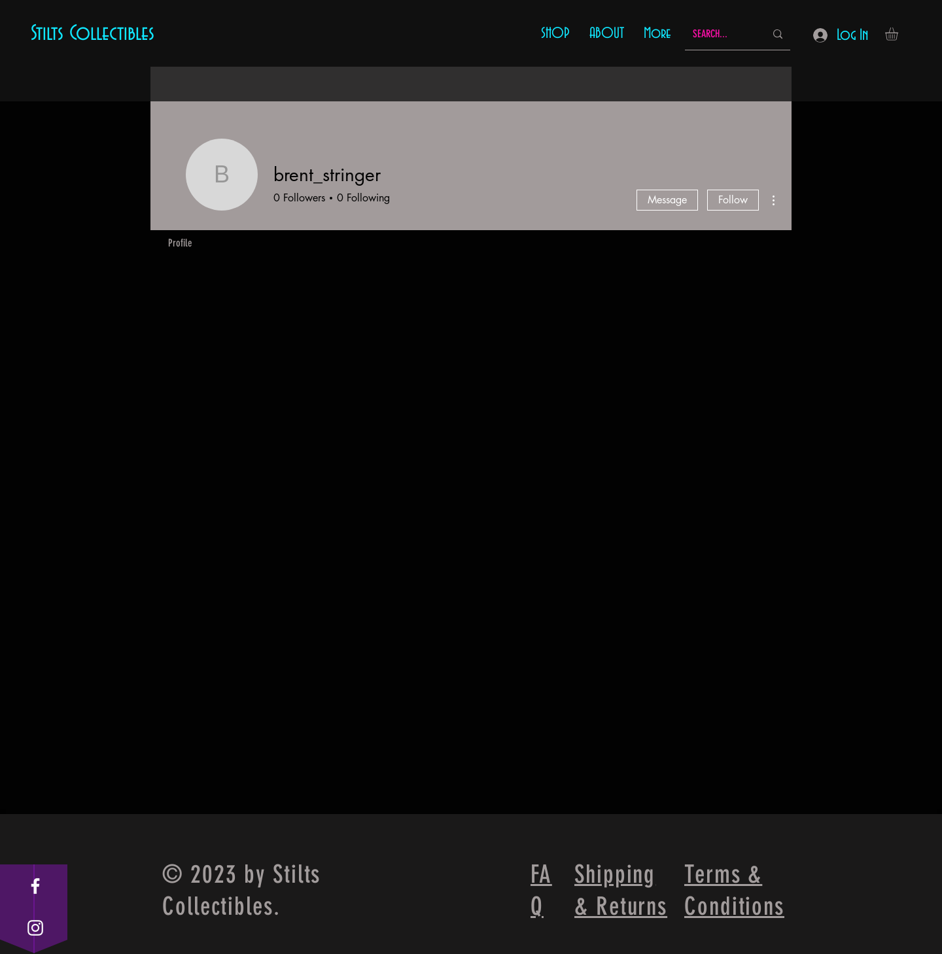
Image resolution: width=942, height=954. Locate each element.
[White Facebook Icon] (35, 886)
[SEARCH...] (719, 34)
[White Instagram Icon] (35, 927)
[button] (899, 34)
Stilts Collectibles (92, 33)
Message (667, 200)
